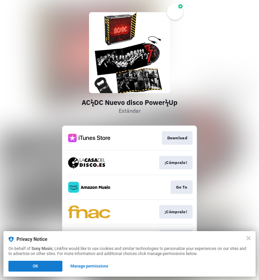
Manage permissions (89, 266)
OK (35, 266)
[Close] (248, 238)
